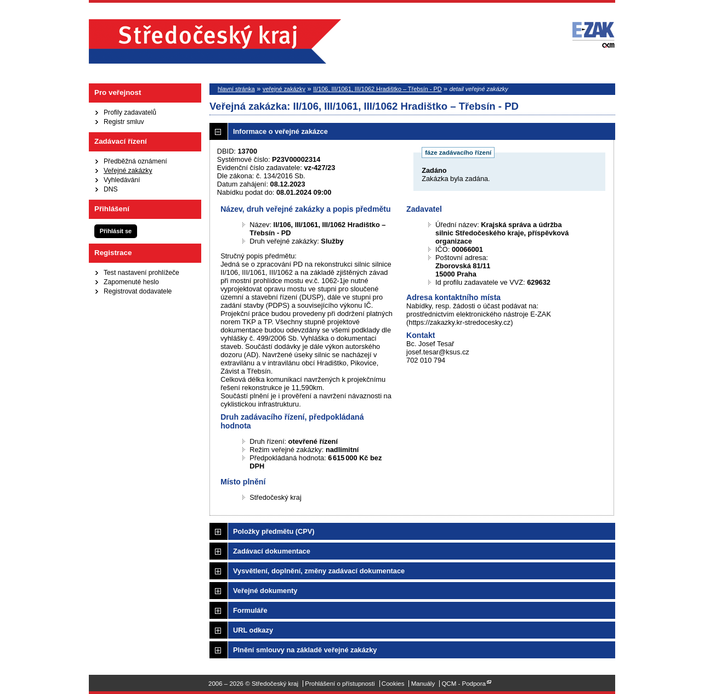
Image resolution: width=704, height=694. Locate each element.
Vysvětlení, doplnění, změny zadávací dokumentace (319, 571)
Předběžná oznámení (135, 161)
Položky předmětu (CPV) (274, 531)
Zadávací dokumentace (271, 551)
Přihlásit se (116, 231)
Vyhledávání (122, 180)
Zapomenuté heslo (131, 282)
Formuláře (250, 610)
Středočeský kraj (215, 41)
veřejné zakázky (284, 89)
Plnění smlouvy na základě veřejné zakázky (305, 650)
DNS (111, 189)
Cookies (393, 683)
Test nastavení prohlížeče (141, 273)
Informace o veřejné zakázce (280, 131)
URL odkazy (253, 630)
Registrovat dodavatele (138, 291)
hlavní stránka (236, 89)
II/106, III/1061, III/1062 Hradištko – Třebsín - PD (377, 89)
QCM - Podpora (463, 683)
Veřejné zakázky (128, 170)
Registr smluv (124, 122)
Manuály (423, 683)
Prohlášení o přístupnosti (339, 683)
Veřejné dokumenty (265, 590)
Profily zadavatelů (130, 112)
